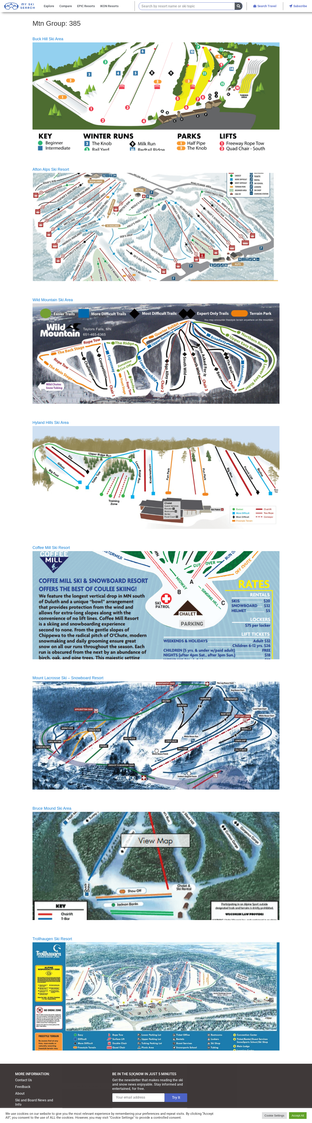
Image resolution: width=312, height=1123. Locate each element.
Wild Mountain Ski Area (52, 300)
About (19, 1093)
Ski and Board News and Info (34, 1102)
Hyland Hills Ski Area (50, 422)
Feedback (22, 1087)
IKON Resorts (109, 6)
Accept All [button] (298, 1115)
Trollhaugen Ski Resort (52, 939)
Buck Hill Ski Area (47, 39)
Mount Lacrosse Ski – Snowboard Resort (67, 678)
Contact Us (23, 1080)
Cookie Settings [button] (274, 1115)
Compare (65, 6)
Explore (49, 6)
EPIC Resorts (86, 6)
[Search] (238, 6)
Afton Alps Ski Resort (50, 169)
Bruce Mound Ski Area (51, 808)
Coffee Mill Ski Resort (51, 547)
